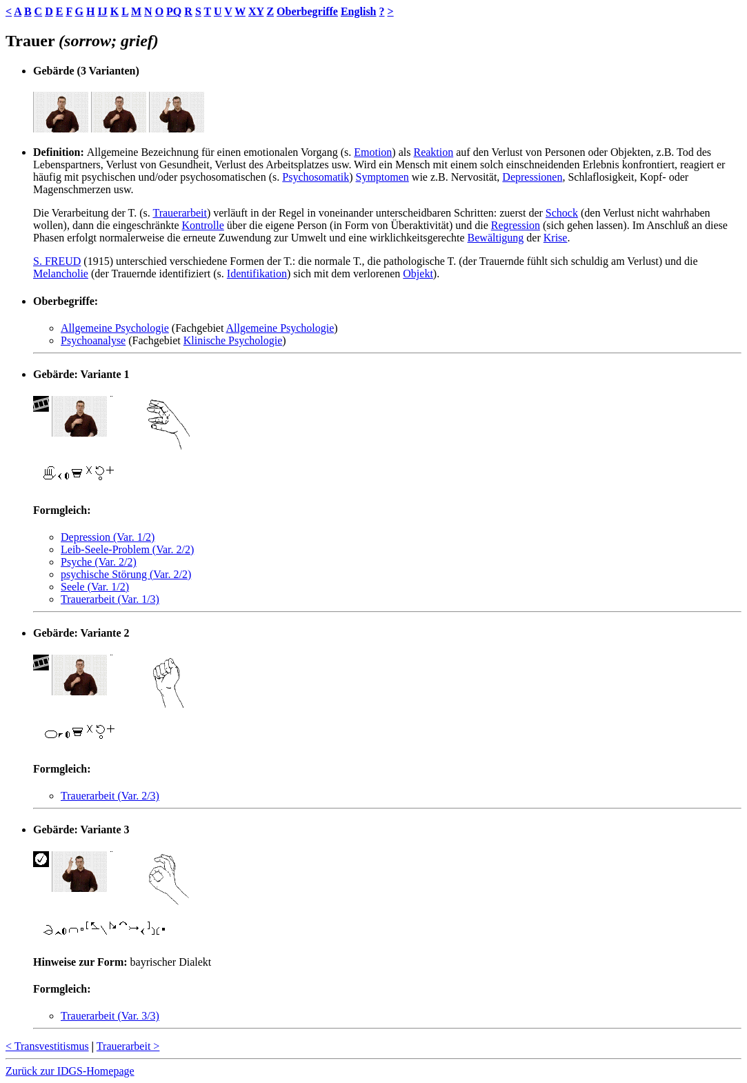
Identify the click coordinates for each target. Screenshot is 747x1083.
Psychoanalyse (93, 340)
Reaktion (433, 152)
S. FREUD (57, 261)
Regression (515, 225)
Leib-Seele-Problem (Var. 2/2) (127, 549)
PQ (173, 11)
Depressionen (532, 177)
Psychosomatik (315, 177)
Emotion (373, 152)
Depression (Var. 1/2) (108, 537)
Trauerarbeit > (128, 1046)
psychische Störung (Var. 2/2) (126, 574)
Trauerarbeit (179, 213)
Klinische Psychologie (233, 340)
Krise (556, 238)
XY (256, 11)
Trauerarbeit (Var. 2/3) (110, 796)
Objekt (418, 273)
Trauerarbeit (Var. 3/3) (110, 1016)
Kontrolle (202, 225)
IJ (102, 11)
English (359, 11)
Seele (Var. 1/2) (95, 587)
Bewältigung (496, 238)
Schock (562, 213)
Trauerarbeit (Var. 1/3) (110, 599)
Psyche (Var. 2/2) (99, 562)
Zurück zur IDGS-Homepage (70, 1071)
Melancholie (60, 273)
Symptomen (381, 177)
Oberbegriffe (307, 11)
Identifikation (257, 273)
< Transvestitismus (47, 1046)
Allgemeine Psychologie (115, 328)
